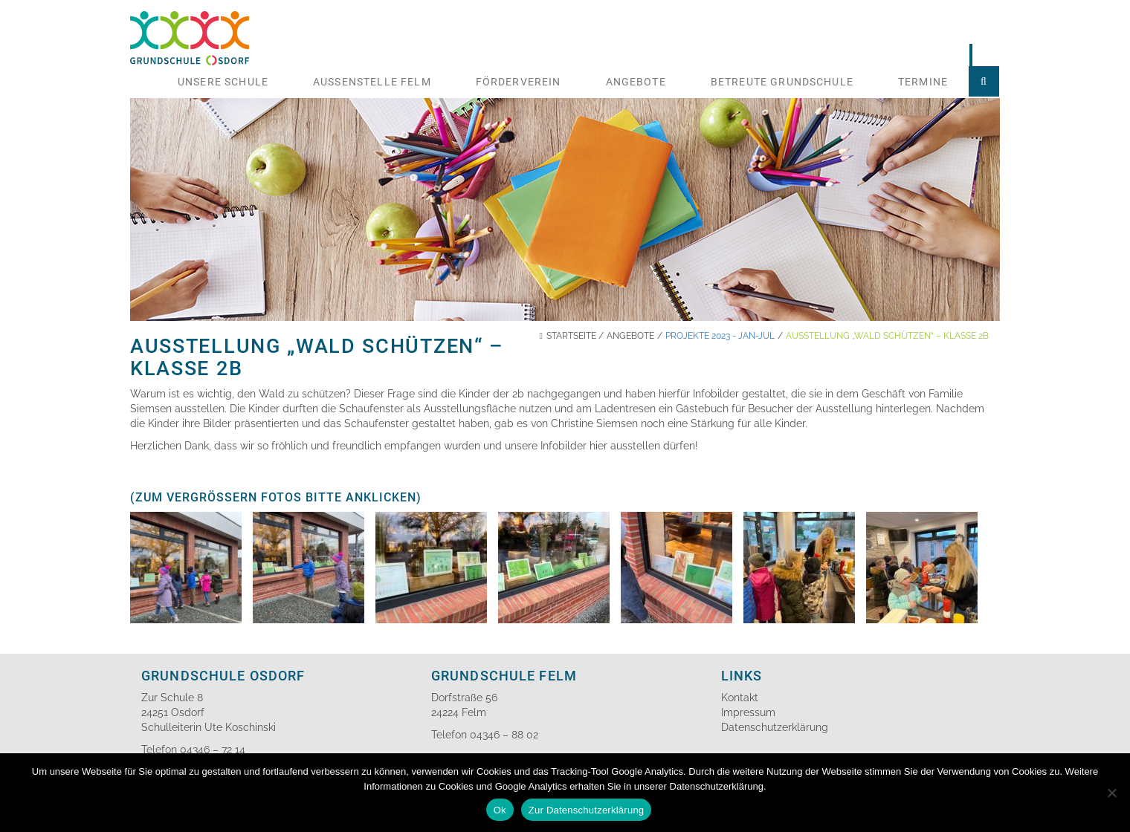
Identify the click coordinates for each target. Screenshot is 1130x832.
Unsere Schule (223, 82)
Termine (923, 82)
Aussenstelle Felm (372, 82)
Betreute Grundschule (782, 82)
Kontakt (739, 697)
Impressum (748, 712)
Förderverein (518, 82)
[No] (1111, 792)
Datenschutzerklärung (774, 727)
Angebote (636, 82)
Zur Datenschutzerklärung (587, 810)
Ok (500, 810)
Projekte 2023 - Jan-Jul (720, 336)
